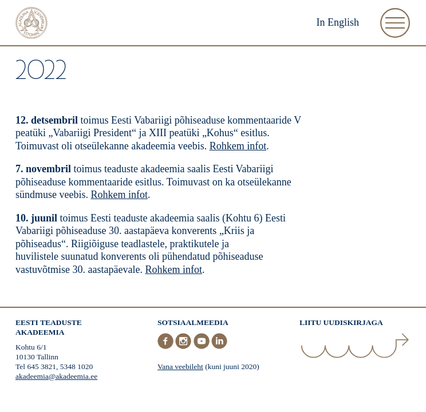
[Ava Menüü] (395, 22)
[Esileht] (31, 24)
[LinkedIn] (219, 346)
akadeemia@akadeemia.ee (56, 376)
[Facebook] (166, 346)
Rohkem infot (238, 146)
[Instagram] (184, 346)
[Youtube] (203, 346)
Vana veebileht (180, 366)
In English (338, 22)
